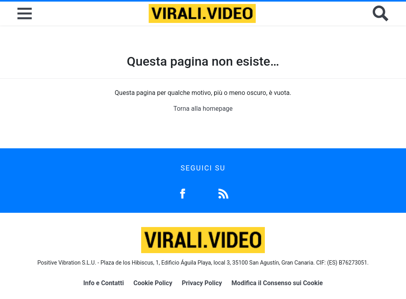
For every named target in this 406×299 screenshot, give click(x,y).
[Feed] (223, 193)
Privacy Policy (202, 283)
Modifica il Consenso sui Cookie (277, 283)
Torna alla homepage (203, 108)
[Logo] (202, 13)
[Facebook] (183, 193)
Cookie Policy (152, 283)
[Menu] (24, 13)
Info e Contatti (103, 283)
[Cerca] (381, 13)
